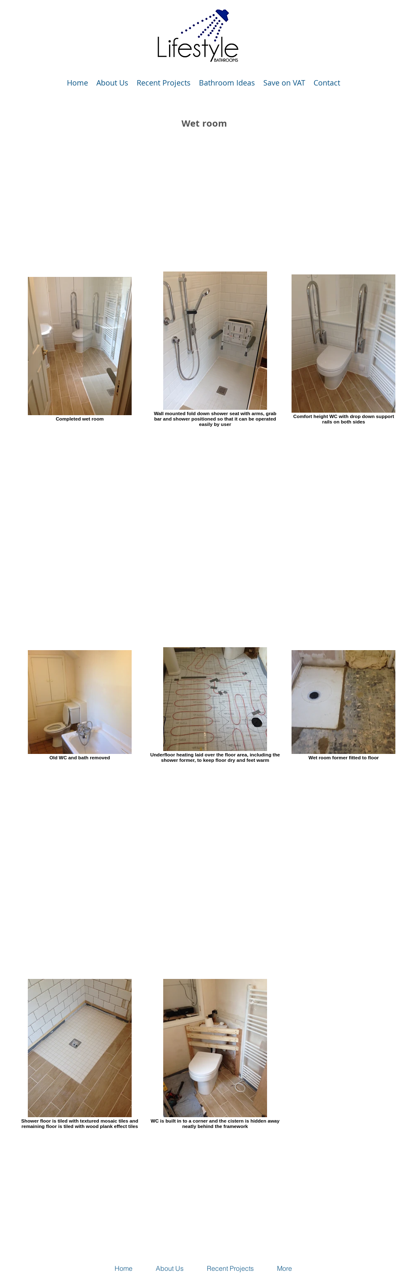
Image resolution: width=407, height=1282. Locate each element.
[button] (163, 83)
